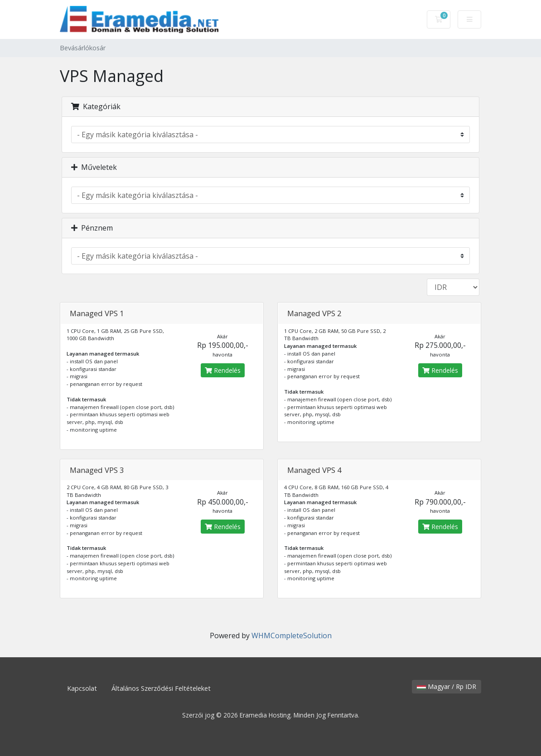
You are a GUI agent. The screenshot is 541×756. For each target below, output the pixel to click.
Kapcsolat (82, 688)
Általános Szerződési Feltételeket (161, 688)
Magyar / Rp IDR (446, 686)
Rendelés (223, 370)
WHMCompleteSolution (291, 635)
